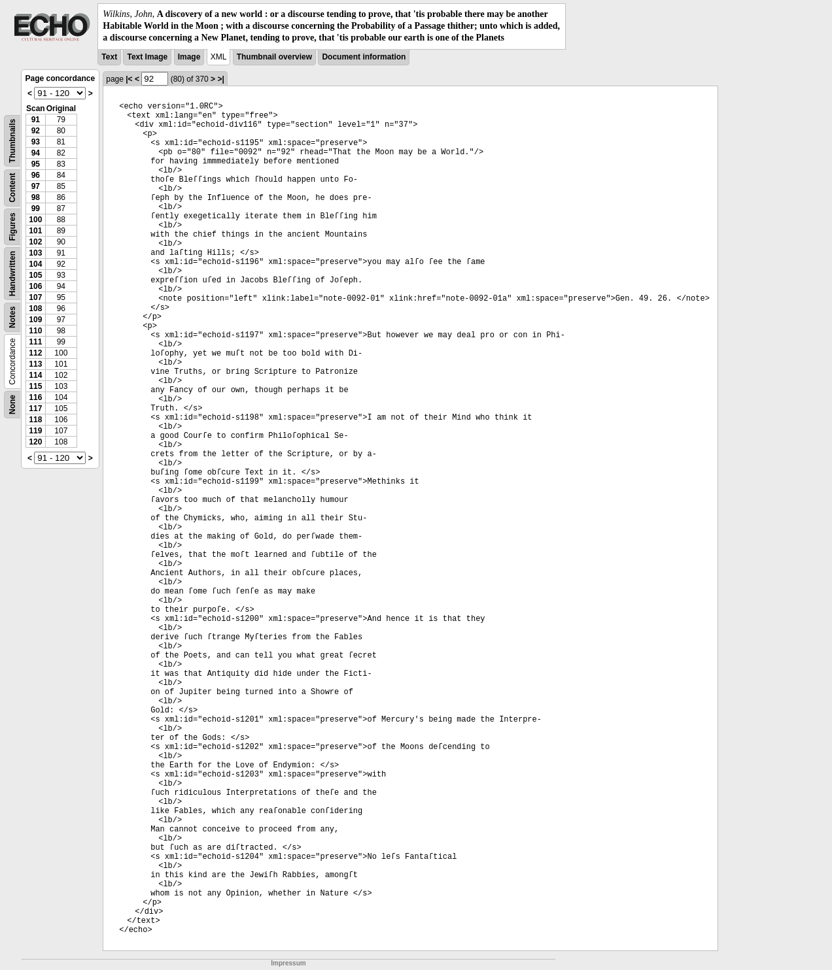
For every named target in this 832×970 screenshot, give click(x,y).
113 (35, 364)
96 (35, 175)
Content (12, 187)
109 (35, 319)
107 (35, 297)
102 (35, 241)
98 (35, 197)
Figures (12, 226)
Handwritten (12, 272)
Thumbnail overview (274, 56)
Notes (12, 316)
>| (220, 79)
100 (35, 219)
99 (35, 208)
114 (35, 375)
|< (129, 79)
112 (35, 353)
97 (35, 186)
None (12, 404)
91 (35, 119)
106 (35, 286)
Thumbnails (12, 140)
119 (35, 430)
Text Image (147, 56)
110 (35, 330)
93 (35, 141)
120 (35, 441)
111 (35, 341)
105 (35, 275)
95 (35, 164)
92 (35, 130)
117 (35, 408)
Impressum (288, 963)
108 (35, 308)
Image (189, 56)
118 (35, 419)
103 (35, 253)
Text (109, 56)
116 (35, 397)
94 (35, 153)
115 (35, 386)
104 (35, 264)
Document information (364, 56)
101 (35, 230)
